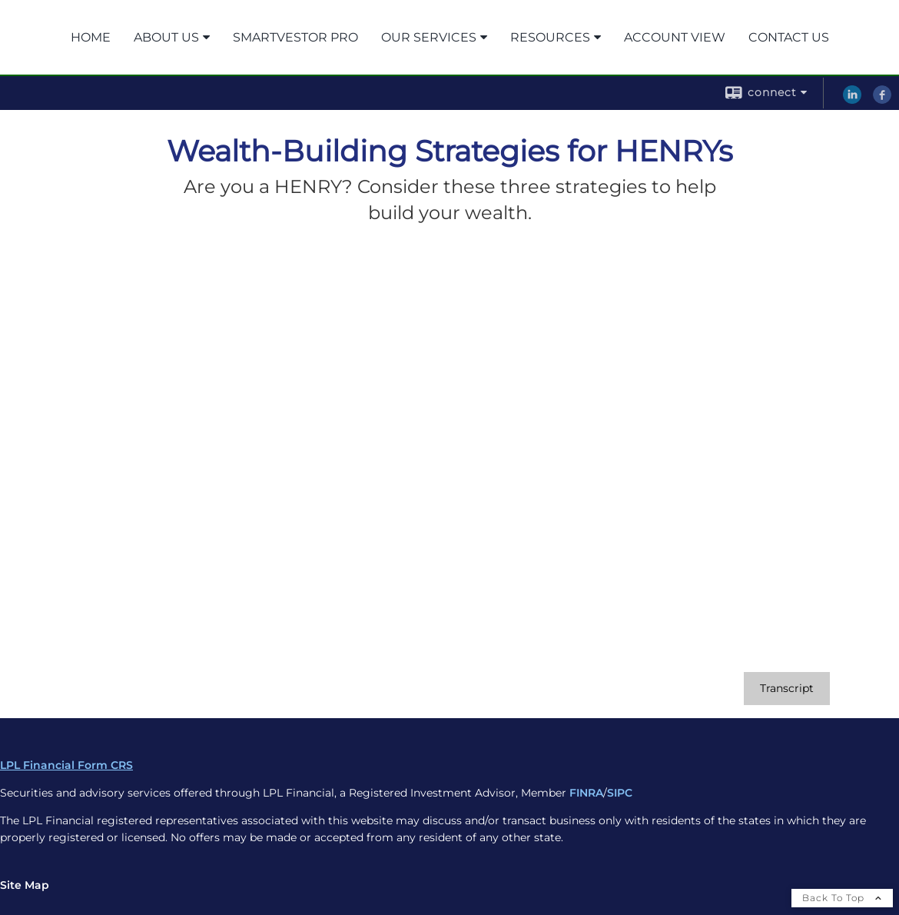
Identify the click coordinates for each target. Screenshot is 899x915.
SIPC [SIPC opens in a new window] (619, 793)
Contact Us (788, 37)
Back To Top (842, 897)
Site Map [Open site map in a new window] (24, 885)
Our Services (428, 37)
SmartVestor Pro (295, 37)
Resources (550, 37)
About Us (166, 37)
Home (91, 37)
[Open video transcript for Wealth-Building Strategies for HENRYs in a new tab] (787, 688)
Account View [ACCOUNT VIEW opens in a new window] (674, 37)
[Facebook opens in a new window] (882, 100)
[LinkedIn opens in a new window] (852, 100)
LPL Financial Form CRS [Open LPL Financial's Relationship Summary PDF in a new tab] (66, 765)
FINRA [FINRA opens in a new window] (586, 793)
